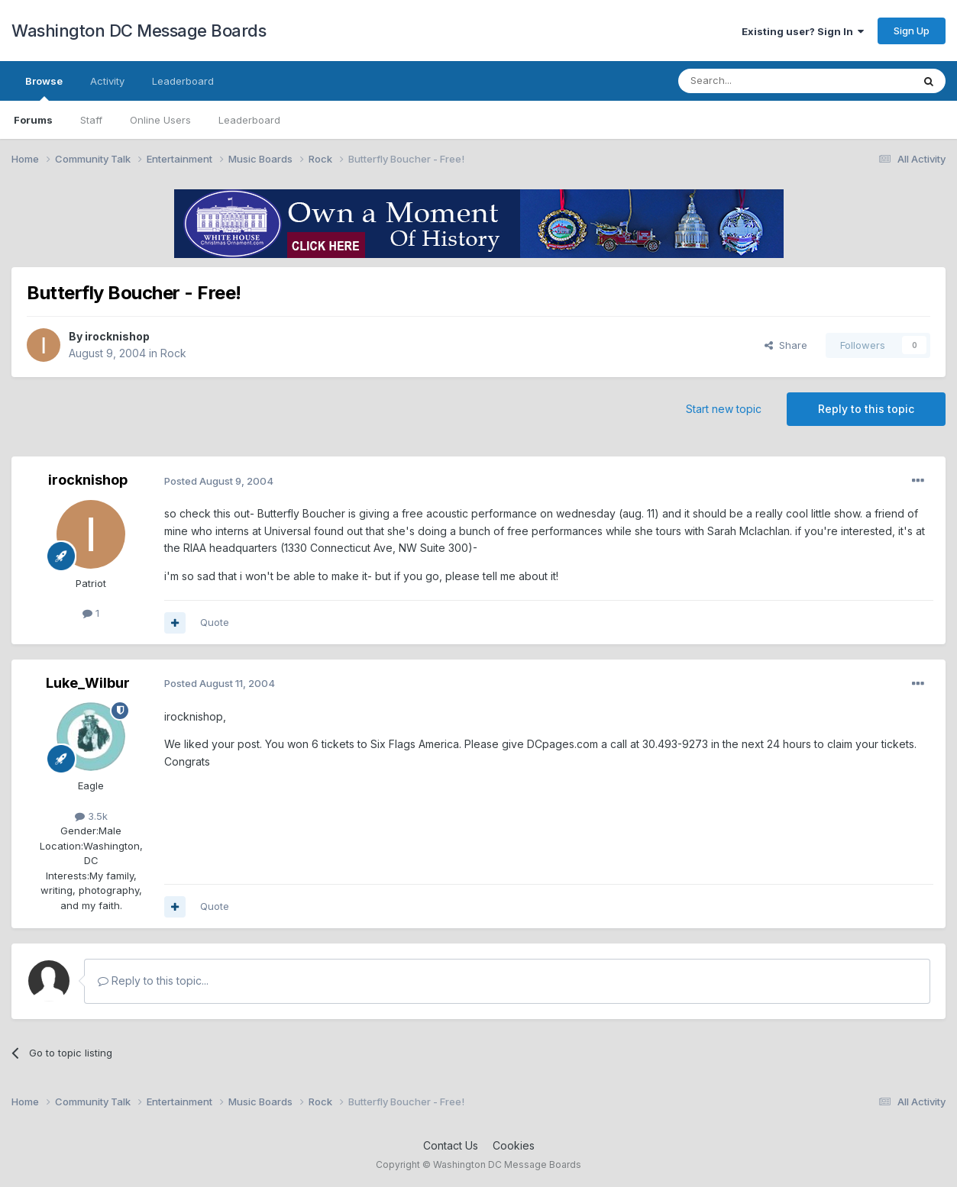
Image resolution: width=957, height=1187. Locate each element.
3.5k (91, 816)
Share (786, 345)
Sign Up (912, 30)
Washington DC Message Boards (138, 30)
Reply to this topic (866, 408)
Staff (91, 120)
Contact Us (450, 1145)
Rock (173, 353)
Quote (214, 622)
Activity (107, 81)
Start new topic (723, 408)
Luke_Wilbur (88, 683)
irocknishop (117, 336)
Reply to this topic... (153, 980)
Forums (33, 120)
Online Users (160, 120)
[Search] (756, 81)
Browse (44, 88)
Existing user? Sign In (803, 31)
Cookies (514, 1145)
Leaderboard (249, 120)
